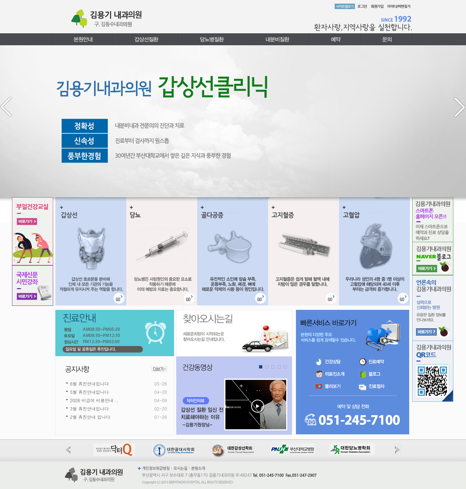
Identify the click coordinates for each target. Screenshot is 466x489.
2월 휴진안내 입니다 (90, 417)
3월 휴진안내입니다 (89, 408)
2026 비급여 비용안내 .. (94, 400)
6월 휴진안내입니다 (89, 383)
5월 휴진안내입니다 (89, 392)
